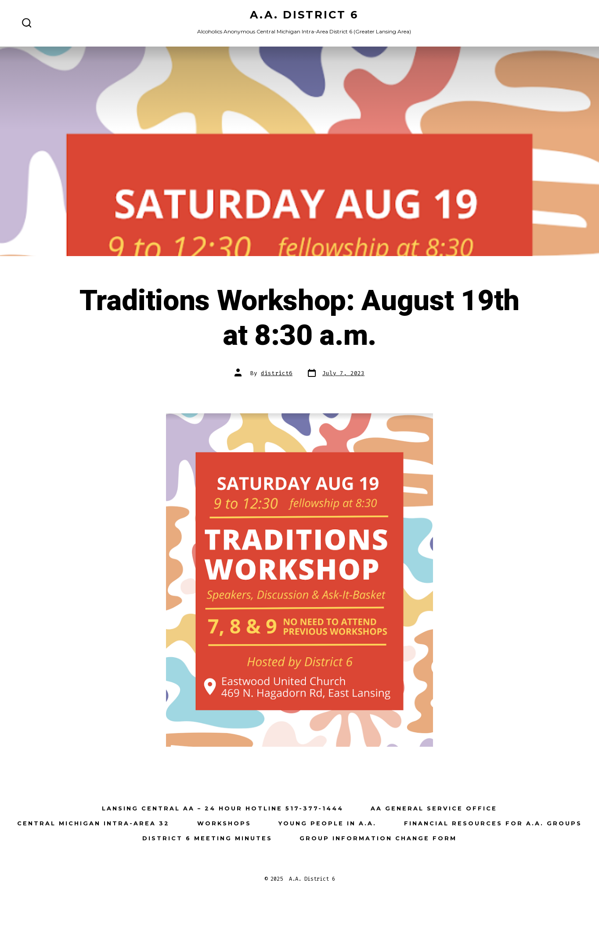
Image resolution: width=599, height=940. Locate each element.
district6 (276, 373)
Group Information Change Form (378, 838)
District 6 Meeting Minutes (207, 838)
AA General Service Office (434, 808)
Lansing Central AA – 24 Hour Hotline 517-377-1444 (222, 808)
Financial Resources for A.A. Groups (493, 823)
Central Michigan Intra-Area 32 (93, 823)
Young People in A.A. (327, 823)
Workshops (224, 823)
